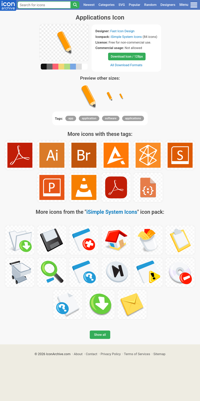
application (89, 118)
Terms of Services (137, 354)
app (70, 118)
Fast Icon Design (122, 31)
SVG (121, 5)
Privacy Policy (110, 354)
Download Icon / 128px (127, 56)
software (110, 118)
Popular (134, 5)
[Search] (74, 5)
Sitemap (159, 354)
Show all (100, 335)
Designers (167, 5)
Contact (91, 354)
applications (133, 118)
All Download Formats (126, 65)
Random (150, 5)
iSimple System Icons (126, 37)
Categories (107, 5)
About (78, 354)
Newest (88, 5)
